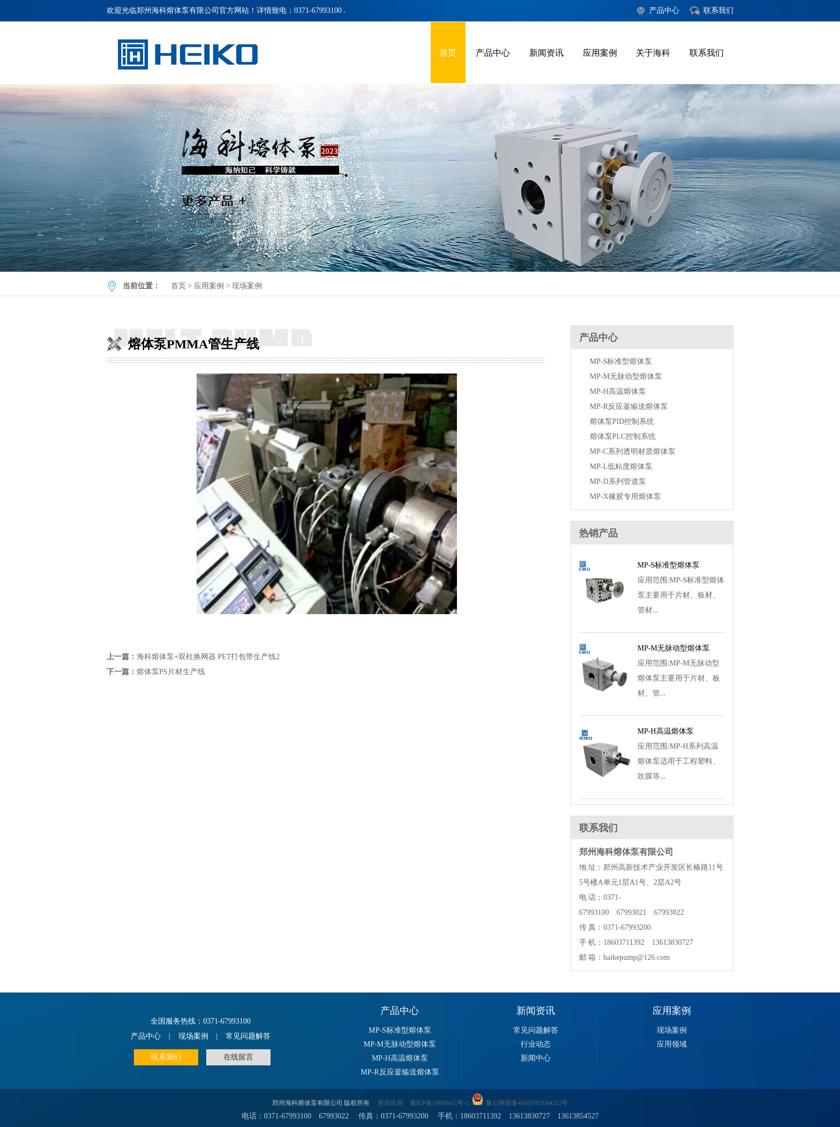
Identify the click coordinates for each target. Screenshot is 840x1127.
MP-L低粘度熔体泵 (621, 466)
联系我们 (718, 10)
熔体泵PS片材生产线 (171, 672)
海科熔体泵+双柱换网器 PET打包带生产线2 (208, 657)
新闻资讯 (546, 52)
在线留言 (238, 1057)
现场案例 (247, 286)
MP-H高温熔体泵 (618, 391)
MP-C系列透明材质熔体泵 (633, 451)
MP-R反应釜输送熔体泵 (629, 406)
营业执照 (390, 1103)
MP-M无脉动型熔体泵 (626, 376)
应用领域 (672, 1044)
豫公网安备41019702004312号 (527, 1103)
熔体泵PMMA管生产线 (420, 178)
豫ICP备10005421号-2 (439, 1103)
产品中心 (664, 10)
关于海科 (653, 52)
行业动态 (536, 1044)
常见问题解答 (248, 1036)
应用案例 (600, 52)
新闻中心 (536, 1058)
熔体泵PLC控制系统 (623, 436)
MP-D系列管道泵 (618, 481)
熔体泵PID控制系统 (622, 421)
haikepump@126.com (636, 957)
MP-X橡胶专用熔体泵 (625, 496)
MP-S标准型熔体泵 (621, 361)
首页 (447, 52)
